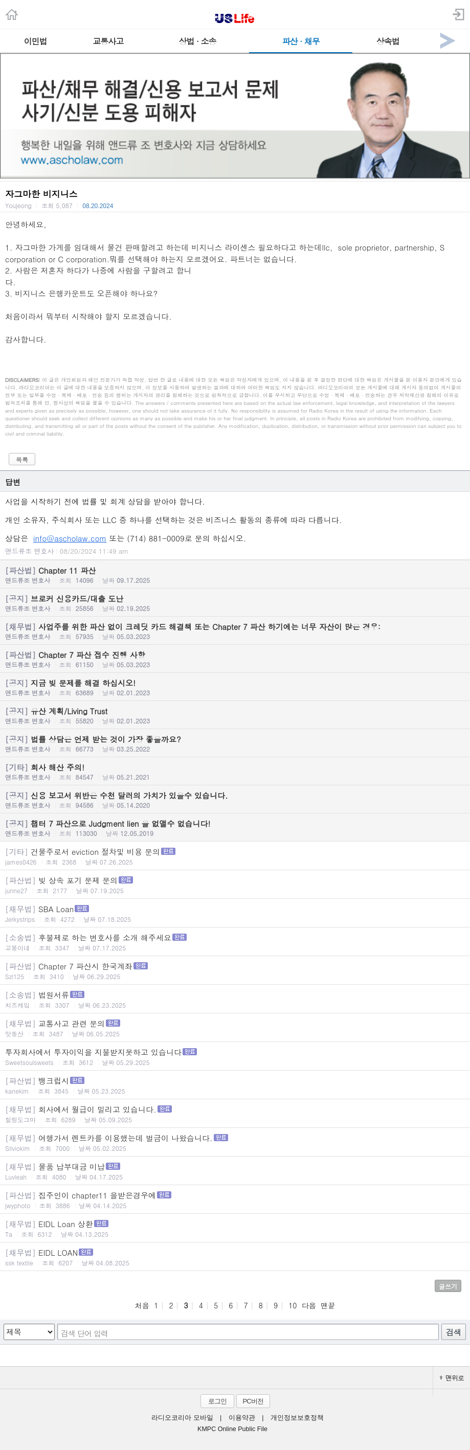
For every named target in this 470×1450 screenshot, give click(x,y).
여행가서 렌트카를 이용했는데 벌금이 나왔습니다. (235, 1142)
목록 (22, 459)
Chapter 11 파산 (235, 574)
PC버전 (252, 1401)
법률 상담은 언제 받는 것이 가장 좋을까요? (235, 743)
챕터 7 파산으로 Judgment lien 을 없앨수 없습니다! (235, 827)
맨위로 (451, 1378)
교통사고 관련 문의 (235, 1028)
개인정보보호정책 (297, 1417)
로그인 (217, 1401)
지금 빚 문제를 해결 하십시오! (235, 687)
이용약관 (242, 1417)
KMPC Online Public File (232, 1429)
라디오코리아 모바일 (182, 1417)
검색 (453, 1332)
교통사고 (108, 41)
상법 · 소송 (197, 41)
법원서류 (235, 999)
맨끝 (328, 1305)
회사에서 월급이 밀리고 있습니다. (235, 1114)
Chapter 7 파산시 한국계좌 (235, 971)
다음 (309, 1305)
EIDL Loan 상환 (235, 1228)
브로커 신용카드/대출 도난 (235, 603)
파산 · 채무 (301, 41)
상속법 (387, 41)
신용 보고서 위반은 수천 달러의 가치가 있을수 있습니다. (235, 799)
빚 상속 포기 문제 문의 (235, 885)
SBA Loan (235, 913)
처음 (142, 1305)
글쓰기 (448, 1286)
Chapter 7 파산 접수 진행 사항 (235, 659)
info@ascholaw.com (69, 538)
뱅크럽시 (235, 1085)
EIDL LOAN (235, 1257)
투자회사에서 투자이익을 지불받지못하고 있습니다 (235, 1057)
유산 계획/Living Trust (235, 715)
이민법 (35, 41)
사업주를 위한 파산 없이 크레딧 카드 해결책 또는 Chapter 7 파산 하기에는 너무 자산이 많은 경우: (235, 631)
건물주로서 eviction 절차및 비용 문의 (235, 856)
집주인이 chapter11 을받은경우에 (235, 1200)
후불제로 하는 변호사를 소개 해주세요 (235, 942)
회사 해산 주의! (235, 771)
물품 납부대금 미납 (235, 1171)
